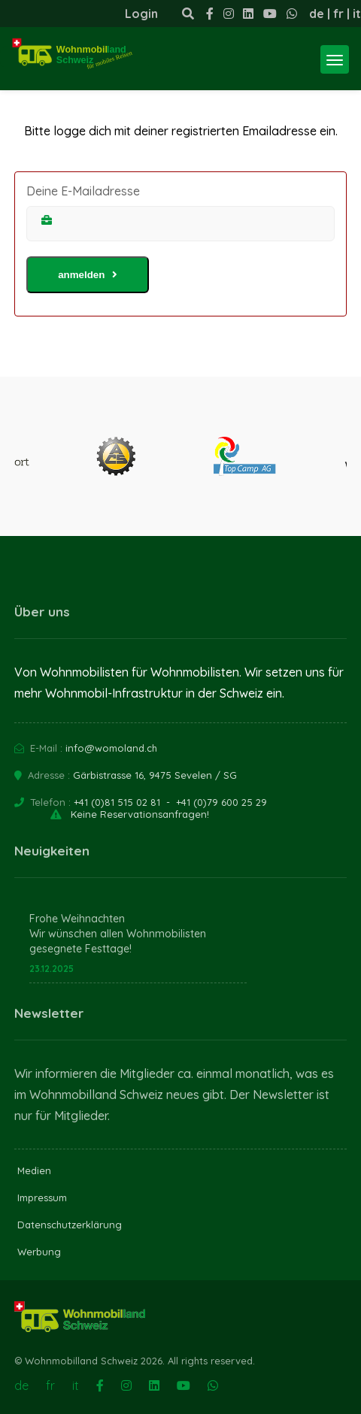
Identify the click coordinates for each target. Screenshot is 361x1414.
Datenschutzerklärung (69, 1225)
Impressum (42, 1197)
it (357, 13)
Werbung (39, 1252)
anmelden (87, 274)
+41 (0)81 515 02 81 (117, 802)
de (316, 13)
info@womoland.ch (111, 748)
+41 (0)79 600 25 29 (221, 802)
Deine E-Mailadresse (83, 190)
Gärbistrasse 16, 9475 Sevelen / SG (155, 775)
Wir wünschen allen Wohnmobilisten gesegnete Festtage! (117, 941)
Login (141, 13)
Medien (34, 1170)
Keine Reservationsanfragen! (140, 814)
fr (338, 13)
